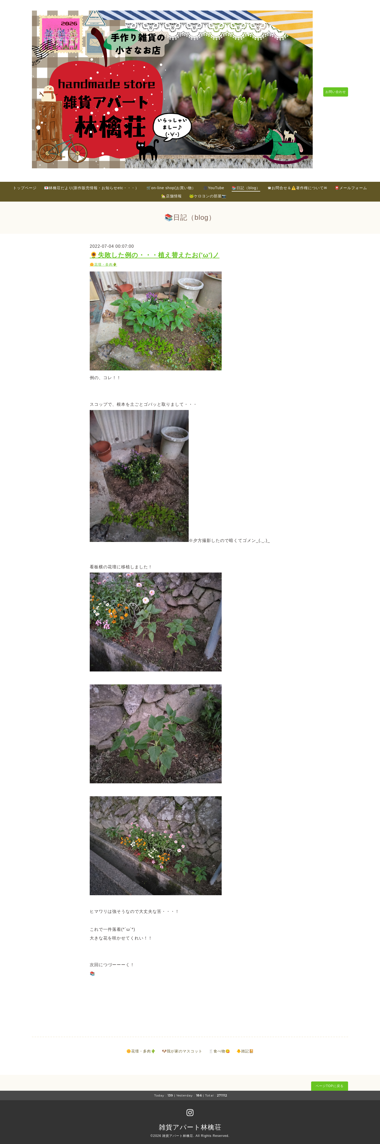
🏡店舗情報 (171, 193)
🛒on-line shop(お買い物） (171, 185)
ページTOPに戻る (329, 1083)
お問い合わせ (333, 90)
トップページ (25, 185)
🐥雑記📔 (245, 1048)
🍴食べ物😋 (219, 1048)
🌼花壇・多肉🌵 (103, 262)
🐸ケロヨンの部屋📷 (207, 193)
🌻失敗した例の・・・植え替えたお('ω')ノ (155, 252)
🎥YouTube (213, 185)
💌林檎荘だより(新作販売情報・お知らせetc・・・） (91, 185)
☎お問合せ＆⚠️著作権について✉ (297, 185)
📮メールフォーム (351, 185)
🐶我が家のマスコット (182, 1048)
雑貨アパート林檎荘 (190, 1124)
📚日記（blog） (246, 185)
